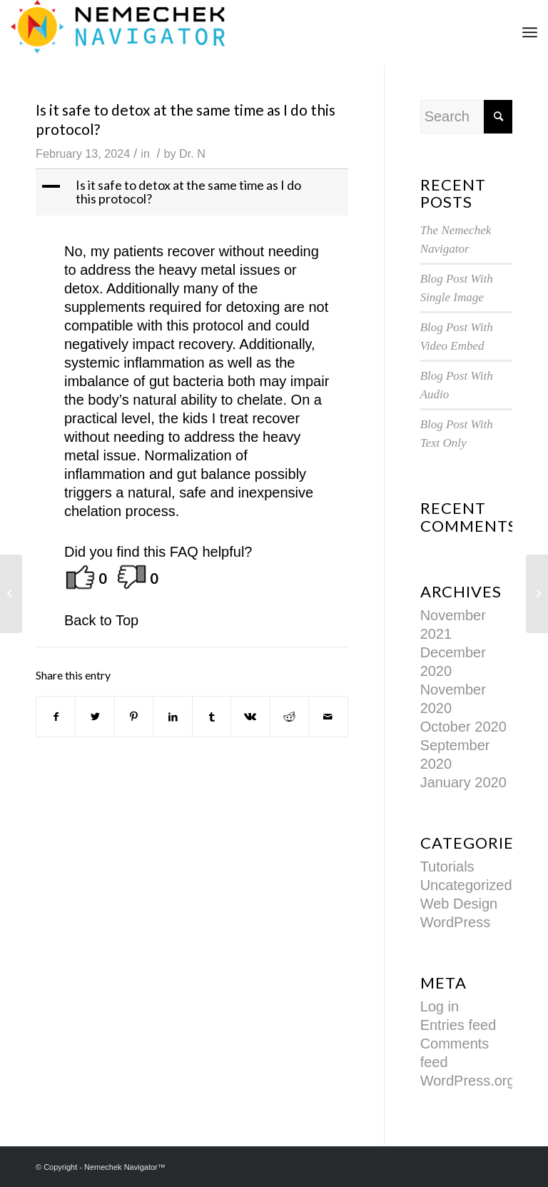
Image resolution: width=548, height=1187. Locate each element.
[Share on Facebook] (55, 717)
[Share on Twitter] (94, 717)
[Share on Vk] (250, 717)
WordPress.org (467, 1080)
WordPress (455, 922)
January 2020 (463, 782)
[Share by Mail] (328, 717)
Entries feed (458, 1025)
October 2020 (463, 726)
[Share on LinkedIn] (172, 717)
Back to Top (101, 620)
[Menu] (529, 32)
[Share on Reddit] (289, 717)
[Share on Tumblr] (211, 717)
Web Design (459, 903)
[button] (193, 193)
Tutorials (447, 866)
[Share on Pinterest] (134, 717)
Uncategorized (466, 885)
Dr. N (192, 153)
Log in (440, 1006)
